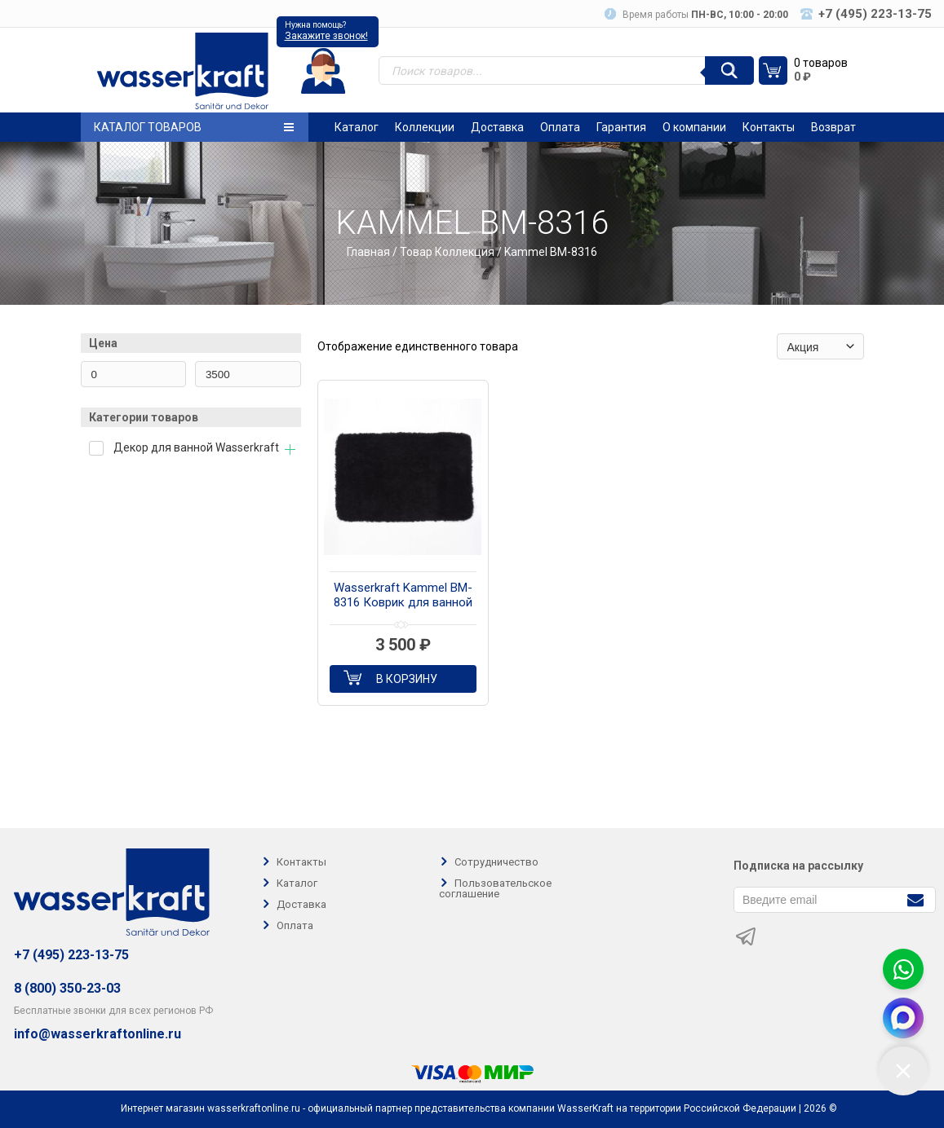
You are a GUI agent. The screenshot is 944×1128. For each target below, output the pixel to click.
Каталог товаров (194, 127)
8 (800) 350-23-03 (67, 988)
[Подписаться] (915, 898)
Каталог (357, 127)
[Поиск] (729, 70)
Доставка (497, 127)
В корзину (406, 678)
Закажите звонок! (326, 36)
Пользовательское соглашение (495, 888)
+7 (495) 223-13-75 (71, 955)
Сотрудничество (496, 862)
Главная (368, 251)
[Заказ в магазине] (820, 346)
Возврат (833, 127)
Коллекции (424, 127)
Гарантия (621, 127)
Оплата (560, 127)
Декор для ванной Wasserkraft (196, 447)
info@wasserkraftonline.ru (97, 1034)
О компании (694, 127)
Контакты (768, 127)
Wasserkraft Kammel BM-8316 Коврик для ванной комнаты (403, 595)
